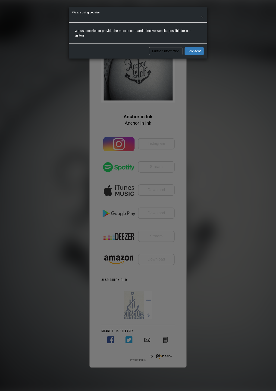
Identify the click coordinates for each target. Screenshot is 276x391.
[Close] (202, 16)
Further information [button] (165, 51)
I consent (194, 51)
